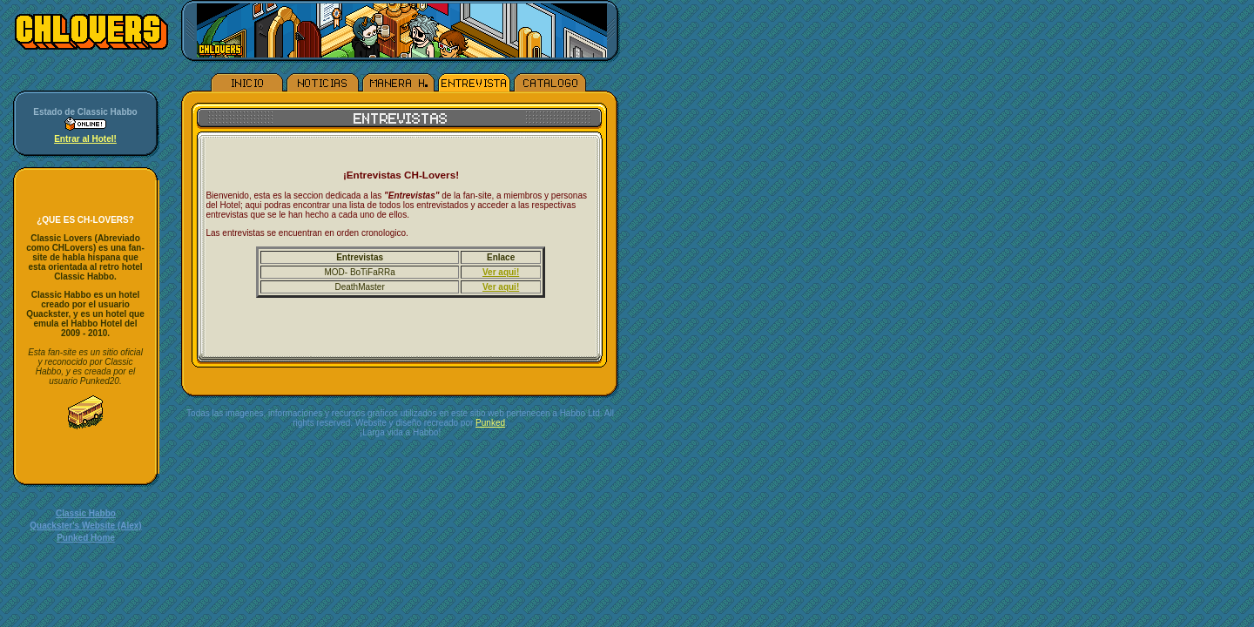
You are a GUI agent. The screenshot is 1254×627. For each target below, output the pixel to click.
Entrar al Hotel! (85, 139)
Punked (490, 423)
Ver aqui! (500, 272)
